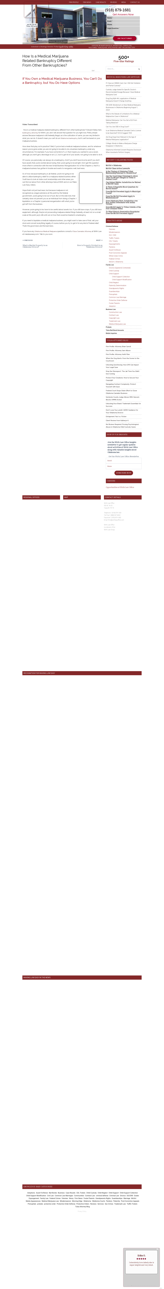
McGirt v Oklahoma (114, 166)
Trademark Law (114, 321)
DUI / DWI (112, 236)
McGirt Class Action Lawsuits (118, 169)
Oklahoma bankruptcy (69, 138)
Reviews (113, 2)
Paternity (116, 1200)
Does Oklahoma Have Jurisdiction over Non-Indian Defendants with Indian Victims (122, 203)
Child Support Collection (121, 277)
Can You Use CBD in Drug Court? (118, 127)
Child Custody (114, 271)
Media (123, 2)
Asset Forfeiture (115, 250)
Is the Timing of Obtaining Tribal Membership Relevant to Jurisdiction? (122, 172)
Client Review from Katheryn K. (117, 419)
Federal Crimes (114, 259)
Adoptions (31, 1191)
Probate (109, 327)
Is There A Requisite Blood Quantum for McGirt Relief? (122, 188)
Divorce (123, 1194)
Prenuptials (113, 294)
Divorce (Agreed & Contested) (120, 268)
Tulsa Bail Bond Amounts (115, 330)
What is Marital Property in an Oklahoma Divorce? (35, 246)
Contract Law (114, 315)
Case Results (101, 2)
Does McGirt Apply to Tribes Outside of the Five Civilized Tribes (122, 209)
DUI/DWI (130, 1194)
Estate (136, 1194)
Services (100, 1202)
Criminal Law (114, 1194)
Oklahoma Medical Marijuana (46, 231)
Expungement (34, 1197)
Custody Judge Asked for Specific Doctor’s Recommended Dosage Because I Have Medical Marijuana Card (123, 92)
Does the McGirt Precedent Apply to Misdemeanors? (121, 197)
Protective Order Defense (118, 300)
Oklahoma (87, 1200)
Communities (79, 1194)
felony (71, 1197)
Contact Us (135, 2)
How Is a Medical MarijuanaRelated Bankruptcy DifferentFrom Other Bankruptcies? (47, 60)
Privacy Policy (82, 1210)
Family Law (110, 265)
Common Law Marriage (117, 297)
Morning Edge (77, 1200)
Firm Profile (74, 2)
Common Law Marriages (64, 1194)
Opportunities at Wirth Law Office (120, 486)
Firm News (87, 2)
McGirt (133, 1197)
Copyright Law (114, 318)
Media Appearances (33, 1200)
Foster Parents (114, 303)
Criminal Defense (112, 227)
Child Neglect (114, 283)
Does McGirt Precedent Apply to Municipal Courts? (119, 193)
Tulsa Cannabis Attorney (82, 231)
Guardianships (114, 292)
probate (40, 1202)
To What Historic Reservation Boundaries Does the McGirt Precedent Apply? (123, 213)
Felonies (112, 230)
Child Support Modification (122, 280)
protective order (50, 1202)
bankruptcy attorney (30, 133)
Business (61, 1191)
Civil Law (50, 1194)
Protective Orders (82, 1202)
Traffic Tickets (114, 239)
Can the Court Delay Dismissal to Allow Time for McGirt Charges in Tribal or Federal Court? (122, 178)
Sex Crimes (109, 1202)
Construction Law (115, 312)
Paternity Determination (117, 286)
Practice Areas (114, 221)
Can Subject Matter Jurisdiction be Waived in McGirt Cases (120, 183)
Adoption (112, 306)
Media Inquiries (111, 333)
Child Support (114, 274)
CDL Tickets (113, 242)
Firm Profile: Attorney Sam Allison (118, 350)
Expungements (114, 245)
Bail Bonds (53, 1191)
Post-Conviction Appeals (118, 253)
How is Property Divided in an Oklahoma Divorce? (89, 246)
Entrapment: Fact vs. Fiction (116, 415)
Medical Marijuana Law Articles (123, 77)
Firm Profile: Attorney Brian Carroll (118, 346)
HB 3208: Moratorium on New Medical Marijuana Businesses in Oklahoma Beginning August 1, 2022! (123, 107)
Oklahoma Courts (98, 1200)
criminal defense (102, 1194)
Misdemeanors (114, 233)
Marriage (127, 1197)
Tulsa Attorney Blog (117, 340)
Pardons (112, 248)
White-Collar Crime (116, 256)
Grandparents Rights (116, 289)
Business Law (111, 309)
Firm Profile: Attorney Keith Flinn (118, 354)
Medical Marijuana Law (117, 324)
